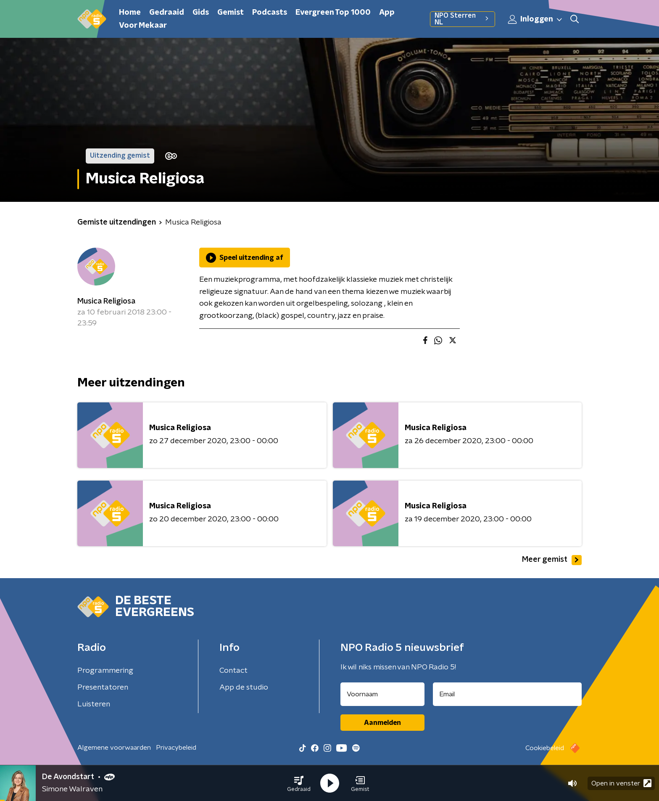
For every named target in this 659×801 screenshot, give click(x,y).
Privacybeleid (176, 747)
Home (130, 12)
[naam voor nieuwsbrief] (382, 694)
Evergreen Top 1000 (333, 12)
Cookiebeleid (544, 748)
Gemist (230, 12)
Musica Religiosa (106, 301)
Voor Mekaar (143, 25)
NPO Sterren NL (462, 19)
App (387, 12)
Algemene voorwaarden (114, 747)
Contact (233, 670)
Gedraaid (166, 12)
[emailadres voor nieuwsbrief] (507, 694)
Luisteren (93, 704)
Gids (200, 12)
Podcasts (269, 12)
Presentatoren (102, 687)
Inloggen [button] (535, 19)
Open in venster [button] (621, 783)
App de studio (243, 687)
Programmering (105, 670)
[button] (298, 783)
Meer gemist (552, 560)
